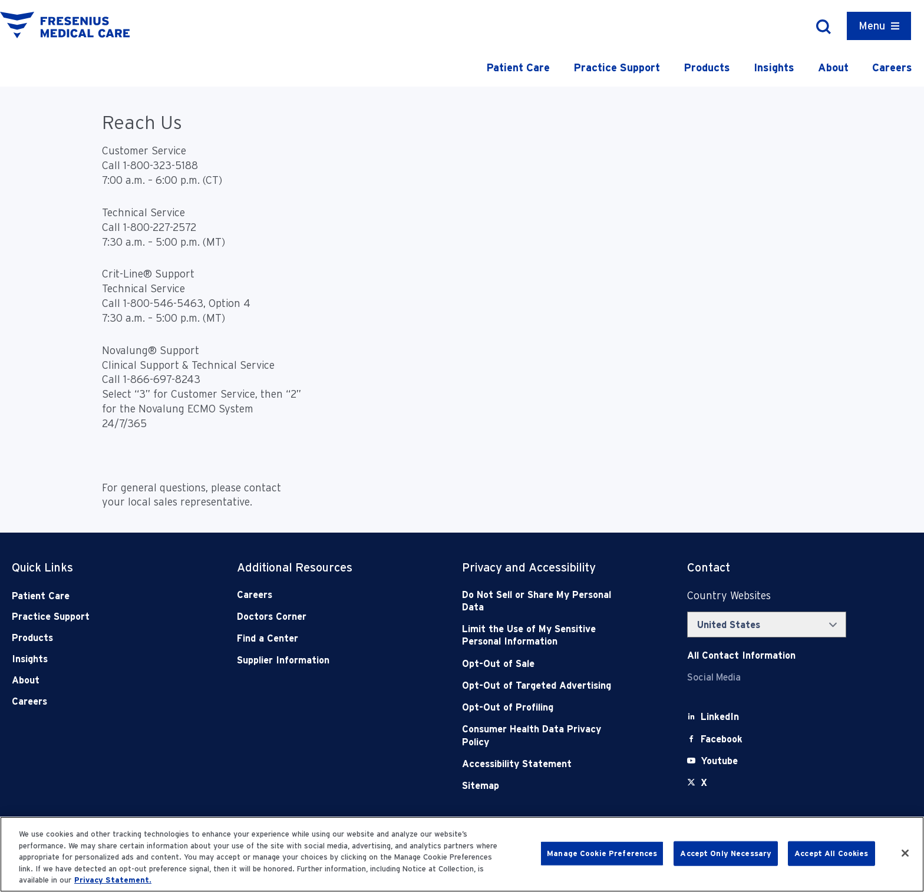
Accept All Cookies (831, 853)
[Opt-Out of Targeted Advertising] (540, 685)
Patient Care (518, 67)
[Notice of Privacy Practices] (540, 635)
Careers (892, 67)
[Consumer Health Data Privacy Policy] (540, 735)
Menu (872, 25)
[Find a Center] (315, 638)
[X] (704, 783)
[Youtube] (719, 761)
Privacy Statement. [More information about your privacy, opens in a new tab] (112, 880)
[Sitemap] (540, 785)
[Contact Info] (741, 655)
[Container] (879, 26)
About (833, 67)
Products (707, 67)
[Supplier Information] (315, 660)
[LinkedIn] (720, 717)
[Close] (905, 853)
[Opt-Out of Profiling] (540, 707)
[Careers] (315, 595)
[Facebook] (721, 739)
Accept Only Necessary (725, 853)
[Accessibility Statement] (540, 764)
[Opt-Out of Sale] (540, 664)
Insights (774, 67)
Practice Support (616, 67)
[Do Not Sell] (540, 601)
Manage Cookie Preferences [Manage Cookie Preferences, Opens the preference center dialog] (602, 853)
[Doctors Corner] (315, 616)
